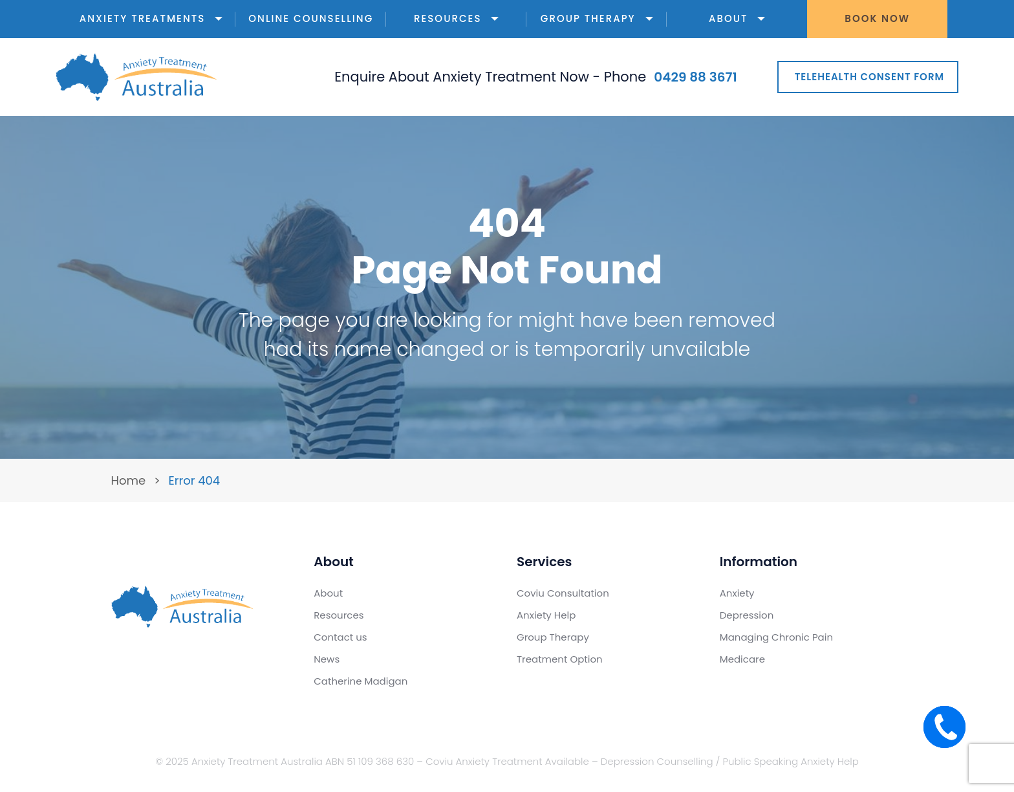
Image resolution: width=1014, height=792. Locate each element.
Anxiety (737, 593)
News (327, 659)
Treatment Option (560, 659)
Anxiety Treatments (151, 18)
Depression (747, 615)
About (737, 18)
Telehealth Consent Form (869, 76)
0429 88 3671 (695, 77)
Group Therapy (597, 18)
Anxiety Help (546, 615)
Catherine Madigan (360, 681)
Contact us (340, 637)
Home (128, 480)
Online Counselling (310, 18)
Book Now (877, 18)
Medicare (742, 659)
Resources (456, 18)
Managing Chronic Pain (776, 637)
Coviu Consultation (563, 593)
